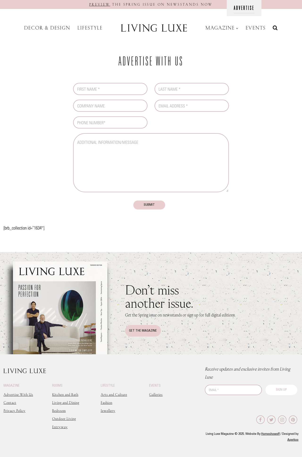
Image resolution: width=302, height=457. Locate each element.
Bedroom (59, 410)
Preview (99, 4)
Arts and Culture (114, 394)
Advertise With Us (18, 394)
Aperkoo (292, 439)
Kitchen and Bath (65, 394)
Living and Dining (65, 402)
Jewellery (108, 410)
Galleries (156, 394)
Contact (10, 402)
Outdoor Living (64, 418)
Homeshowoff (270, 434)
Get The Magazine (143, 330)
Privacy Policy (14, 410)
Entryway (60, 427)
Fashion (106, 402)
